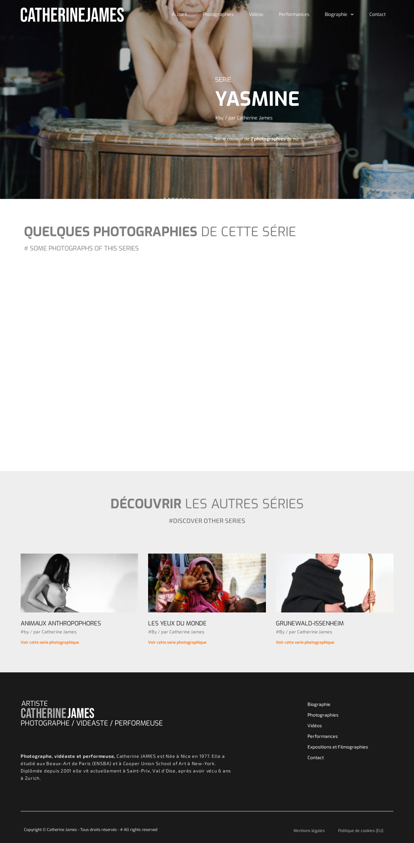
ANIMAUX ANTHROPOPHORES (61, 623)
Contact (377, 14)
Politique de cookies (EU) (360, 830)
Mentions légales (309, 830)
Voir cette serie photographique (50, 642)
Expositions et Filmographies (338, 747)
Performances (294, 14)
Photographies (218, 14)
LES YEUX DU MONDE (177, 623)
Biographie (339, 15)
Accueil (179, 14)
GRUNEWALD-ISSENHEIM (310, 623)
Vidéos (256, 14)
